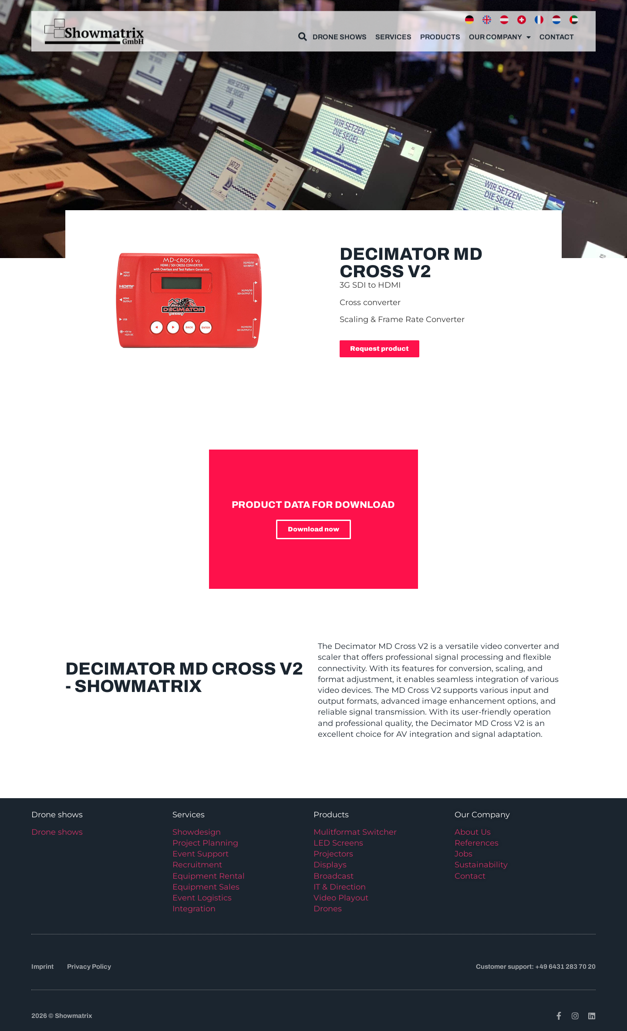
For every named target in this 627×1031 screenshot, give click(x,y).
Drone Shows (340, 32)
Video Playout (341, 898)
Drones (328, 908)
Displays (330, 865)
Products (440, 32)
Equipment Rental (208, 876)
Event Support (200, 854)
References (477, 843)
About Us (473, 832)
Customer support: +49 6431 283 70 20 (536, 966)
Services (393, 32)
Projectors (333, 854)
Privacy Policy (89, 966)
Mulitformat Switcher (355, 832)
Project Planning (205, 843)
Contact (556, 32)
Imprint (42, 966)
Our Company (500, 32)
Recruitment (197, 865)
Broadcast (334, 876)
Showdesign (196, 832)
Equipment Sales (205, 887)
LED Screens (338, 843)
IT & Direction (340, 887)
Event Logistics (202, 898)
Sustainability (481, 865)
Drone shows (57, 832)
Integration (194, 908)
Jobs (463, 854)
